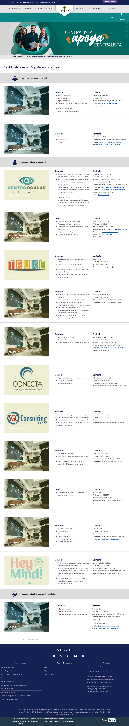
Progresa (28, 56)
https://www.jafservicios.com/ (111, 539)
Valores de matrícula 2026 (9, 699)
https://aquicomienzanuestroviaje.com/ (107, 626)
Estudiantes (23, 2)
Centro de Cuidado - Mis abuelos (110, 142)
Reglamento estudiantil (8, 692)
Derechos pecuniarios (8, 667)
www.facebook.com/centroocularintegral (112, 190)
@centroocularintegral (107, 192)
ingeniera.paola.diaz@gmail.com (117, 229)
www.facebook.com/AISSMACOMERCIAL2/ (114, 347)
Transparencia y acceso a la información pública (16, 696)
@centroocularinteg (104, 195)
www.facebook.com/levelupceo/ (109, 628)
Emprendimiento (37, 56)
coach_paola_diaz (106, 234)
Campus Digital (46, 2)
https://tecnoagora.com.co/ (110, 103)
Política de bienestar (7, 681)
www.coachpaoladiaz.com (110, 232)
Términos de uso (49, 674)
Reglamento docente (7, 688)
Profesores (30, 2)
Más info (21, 724)
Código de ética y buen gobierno (11, 674)
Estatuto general (6, 671)
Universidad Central (17, 56)
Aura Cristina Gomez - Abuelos (110, 145)
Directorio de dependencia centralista (99, 676)
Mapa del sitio (48, 671)
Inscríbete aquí (110, 2)
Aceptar (104, 720)
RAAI (53, 2)
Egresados (38, 2)
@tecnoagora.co (106, 106)
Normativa (4, 678)
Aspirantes (15, 2)
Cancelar (112, 720)
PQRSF (46, 667)
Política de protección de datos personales (14, 685)
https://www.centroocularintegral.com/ (114, 187)
